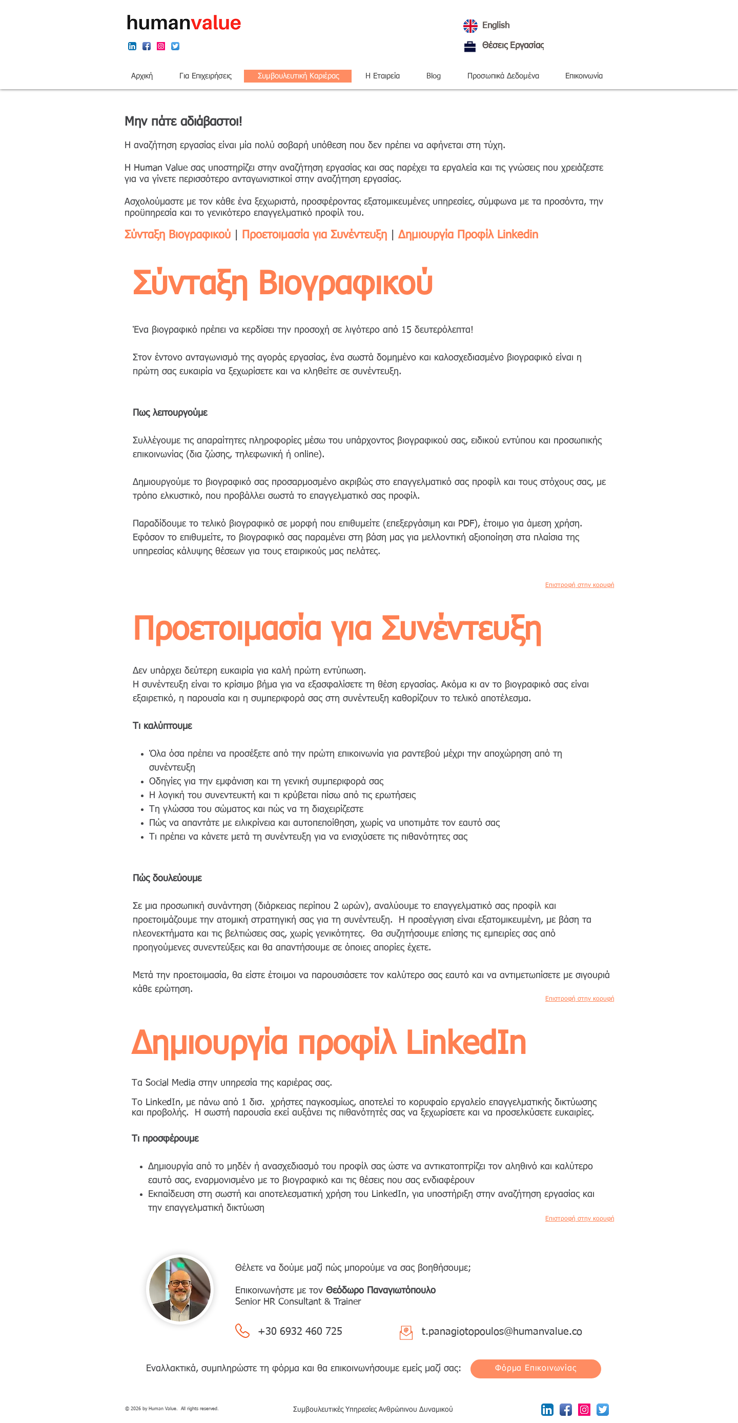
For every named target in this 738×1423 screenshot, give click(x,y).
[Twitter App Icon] (175, 46)
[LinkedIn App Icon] (132, 46)
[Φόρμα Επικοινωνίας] (535, 1368)
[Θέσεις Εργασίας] (470, 46)
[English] (531, 26)
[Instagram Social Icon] (161, 46)
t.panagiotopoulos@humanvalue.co (502, 1332)
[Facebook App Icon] (146, 46)
